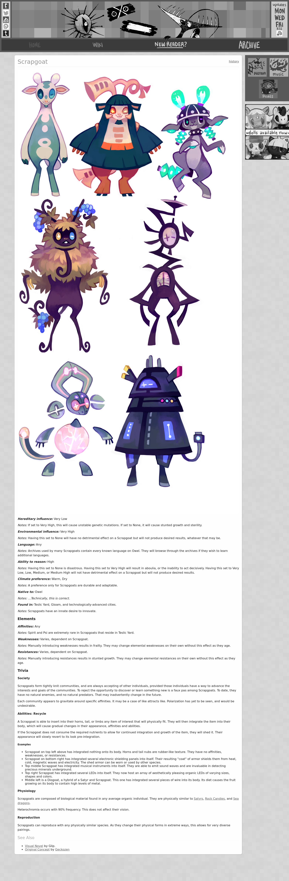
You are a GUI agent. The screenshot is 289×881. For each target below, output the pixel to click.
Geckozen (62, 849)
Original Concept (37, 849)
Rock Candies (215, 798)
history (234, 61)
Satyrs (198, 798)
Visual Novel (34, 846)
